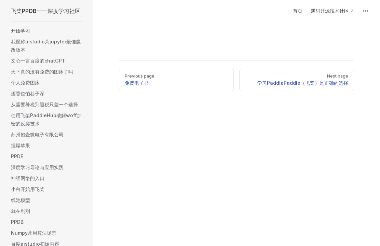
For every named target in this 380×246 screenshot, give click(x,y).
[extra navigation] (365, 11)
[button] (46, 30)
